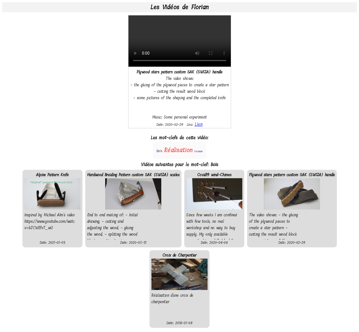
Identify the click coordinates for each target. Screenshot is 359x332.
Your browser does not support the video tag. (179, 41)
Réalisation (178, 150)
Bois (159, 151)
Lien (198, 124)
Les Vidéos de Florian (179, 7)
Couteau (198, 151)
